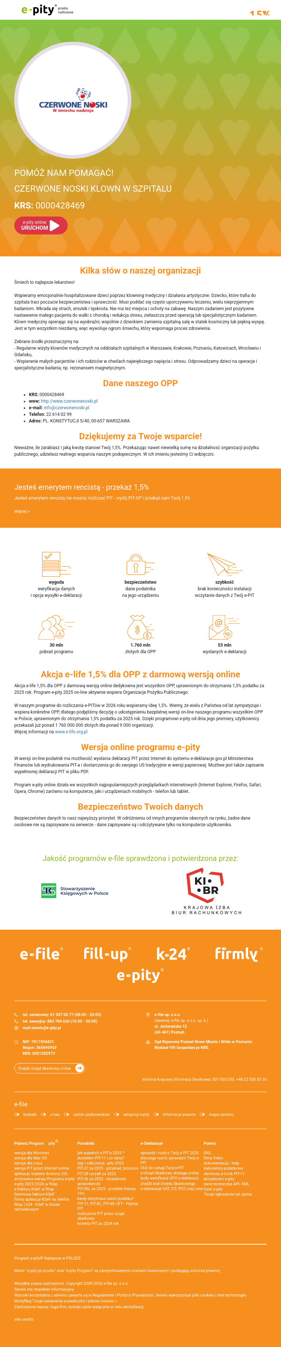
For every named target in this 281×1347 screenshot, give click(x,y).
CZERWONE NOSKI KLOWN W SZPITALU (93, 189)
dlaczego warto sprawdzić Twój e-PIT (170, 1160)
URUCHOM (34, 225)
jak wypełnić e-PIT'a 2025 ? (101, 1153)
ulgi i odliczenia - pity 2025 (101, 1163)
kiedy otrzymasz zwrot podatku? (106, 1198)
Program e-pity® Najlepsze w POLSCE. (48, 1258)
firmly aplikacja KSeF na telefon (41, 1199)
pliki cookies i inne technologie (219, 1295)
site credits (24, 1319)
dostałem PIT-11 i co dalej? (101, 1158)
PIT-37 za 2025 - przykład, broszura (108, 1168)
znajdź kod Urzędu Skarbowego (167, 1183)
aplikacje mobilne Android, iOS (40, 1173)
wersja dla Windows (31, 1153)
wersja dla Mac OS (30, 1158)
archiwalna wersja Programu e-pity (44, 1179)
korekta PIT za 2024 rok (98, 1223)
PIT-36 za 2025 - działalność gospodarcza (102, 1181)
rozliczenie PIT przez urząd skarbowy (101, 1216)
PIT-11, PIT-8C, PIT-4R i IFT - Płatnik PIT (108, 1206)
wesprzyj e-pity (136, 1114)
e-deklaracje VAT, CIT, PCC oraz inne (171, 1188)
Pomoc (210, 1143)
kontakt (30, 1114)
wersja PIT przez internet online (41, 1168)
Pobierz (36, 1142)
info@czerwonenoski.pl (66, 407)
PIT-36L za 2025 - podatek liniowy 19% (107, 1191)
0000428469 (49, 205)
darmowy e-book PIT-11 (224, 1173)
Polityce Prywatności (135, 1295)
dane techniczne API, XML (227, 1184)
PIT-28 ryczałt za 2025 (97, 1173)
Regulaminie (103, 1295)
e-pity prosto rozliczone (47, 9)
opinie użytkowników (91, 1114)
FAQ (207, 1153)
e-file (20, 1104)
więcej (20, 511)
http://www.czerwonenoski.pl (69, 401)
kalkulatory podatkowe (223, 1168)
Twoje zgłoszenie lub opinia (228, 1194)
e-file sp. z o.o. (116, 1283)
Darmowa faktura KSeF (34, 1194)
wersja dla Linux (28, 1163)
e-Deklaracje (151, 1143)
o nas (55, 1114)
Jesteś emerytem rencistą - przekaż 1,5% (81, 487)
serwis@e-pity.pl (46, 1028)
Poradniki (86, 1143)
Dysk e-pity (213, 1189)
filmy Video (213, 1158)
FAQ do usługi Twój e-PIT (162, 1168)
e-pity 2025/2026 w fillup (35, 1184)
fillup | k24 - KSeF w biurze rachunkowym (37, 1207)
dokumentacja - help (221, 1163)
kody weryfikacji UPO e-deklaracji (169, 1178)
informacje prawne (179, 1114)
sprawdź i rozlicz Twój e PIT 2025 (169, 1153)
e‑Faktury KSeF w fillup (34, 1189)
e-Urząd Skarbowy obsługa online (169, 1173)
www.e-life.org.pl (71, 731)
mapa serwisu (221, 1114)
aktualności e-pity (219, 1179)
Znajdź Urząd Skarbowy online (44, 1068)
